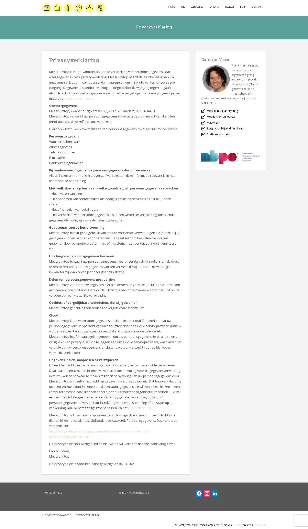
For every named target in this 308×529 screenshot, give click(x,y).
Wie (183, 6)
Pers (242, 6)
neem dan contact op (79, 98)
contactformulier (140, 408)
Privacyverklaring (87, 515)
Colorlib (236, 525)
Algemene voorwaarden (57, 515)
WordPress (260, 525)
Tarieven (214, 6)
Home (171, 6)
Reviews (229, 6)
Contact (257, 6)
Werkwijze (197, 6)
